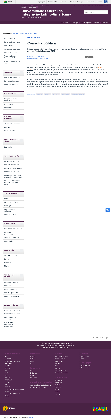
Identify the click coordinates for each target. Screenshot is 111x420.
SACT (6, 385)
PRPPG (7, 366)
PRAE (7, 373)
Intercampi (59, 361)
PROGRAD (8, 363)
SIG (56, 366)
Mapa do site (99, 6)
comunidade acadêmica (78, 94)
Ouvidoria (33, 378)
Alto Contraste (88, 6)
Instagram (107, 16)
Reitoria (7, 356)
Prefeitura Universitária (12, 361)
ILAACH (32, 356)
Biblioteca (33, 373)
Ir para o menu (38, 5)
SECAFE (7, 387)
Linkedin (58, 385)
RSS (107, 6)
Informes (25, 33)
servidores (47, 94)
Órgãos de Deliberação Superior (40, 385)
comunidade (65, 94)
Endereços (75, 22)
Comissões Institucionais (38, 387)
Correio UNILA (60, 359)
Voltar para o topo (101, 338)
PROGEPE (8, 375)
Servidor (96, 22)
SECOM (7, 382)
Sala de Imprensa (86, 22)
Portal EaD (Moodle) (61, 373)
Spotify (57, 394)
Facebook (101, 16)
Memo (57, 368)
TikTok (57, 392)
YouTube (99, 16)
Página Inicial (17, 33)
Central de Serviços (61, 356)
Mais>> (83, 358)
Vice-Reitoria (9, 359)
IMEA (32, 371)
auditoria (39, 94)
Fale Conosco (65, 22)
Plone (31, 417)
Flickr (104, 16)
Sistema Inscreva (60, 371)
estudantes (56, 94)
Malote (57, 363)
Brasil (9, 2)
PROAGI (7, 377)
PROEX (7, 368)
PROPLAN (8, 380)
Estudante (105, 22)
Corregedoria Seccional (12, 393)
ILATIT (32, 363)
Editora (32, 375)
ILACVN (32, 361)
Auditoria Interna (10, 396)
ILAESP (32, 359)
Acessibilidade (85, 365)
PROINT (7, 371)
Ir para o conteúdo (27, 5)
